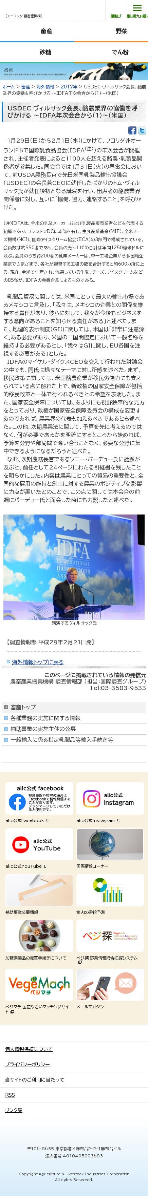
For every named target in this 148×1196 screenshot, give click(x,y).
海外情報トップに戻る (38, 662)
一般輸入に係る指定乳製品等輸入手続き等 (62, 739)
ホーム (9, 87)
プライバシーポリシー (27, 1064)
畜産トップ (23, 707)
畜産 (46, 31)
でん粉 (120, 52)
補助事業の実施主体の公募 (43, 729)
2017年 (69, 87)
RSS (10, 1095)
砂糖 (45, 52)
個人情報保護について (29, 1049)
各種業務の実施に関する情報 (45, 718)
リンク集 (13, 1110)
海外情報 (45, 87)
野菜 (121, 31)
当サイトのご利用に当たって (34, 1079)
